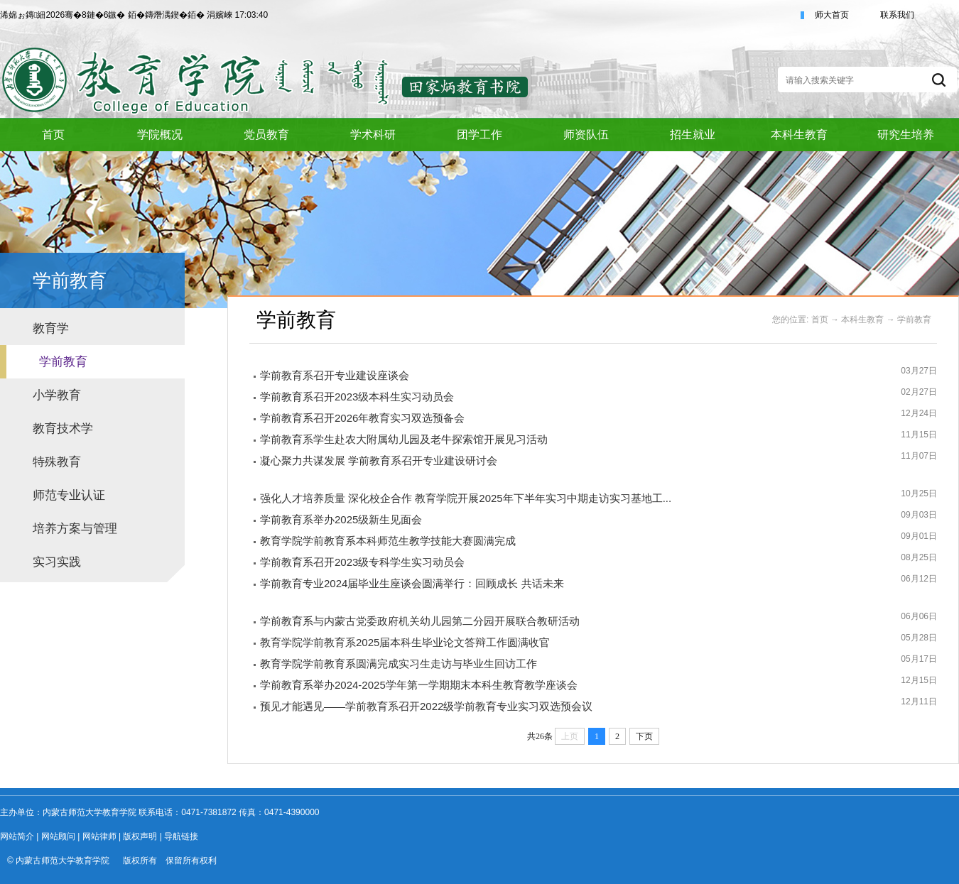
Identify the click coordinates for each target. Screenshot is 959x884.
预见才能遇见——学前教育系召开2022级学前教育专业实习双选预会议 (426, 706)
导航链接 (181, 836)
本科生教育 (862, 319)
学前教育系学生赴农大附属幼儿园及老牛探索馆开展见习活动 (404, 439)
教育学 (51, 328)
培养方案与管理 (75, 528)
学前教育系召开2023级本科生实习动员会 (357, 397)
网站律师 (99, 836)
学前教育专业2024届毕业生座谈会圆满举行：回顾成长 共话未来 (412, 583)
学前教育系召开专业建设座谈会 (334, 375)
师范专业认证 (69, 495)
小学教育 (57, 395)
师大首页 (832, 15)
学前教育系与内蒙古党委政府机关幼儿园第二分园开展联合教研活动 (420, 621)
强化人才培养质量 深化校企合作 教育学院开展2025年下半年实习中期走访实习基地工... (465, 498)
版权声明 (140, 836)
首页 (819, 319)
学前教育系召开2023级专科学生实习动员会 (362, 562)
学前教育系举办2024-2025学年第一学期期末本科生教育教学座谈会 (419, 685)
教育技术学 (63, 428)
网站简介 (17, 836)
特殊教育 (57, 462)
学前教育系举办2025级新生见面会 (341, 519)
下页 (644, 736)
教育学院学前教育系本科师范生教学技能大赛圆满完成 (388, 541)
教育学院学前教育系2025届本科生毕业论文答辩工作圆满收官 (405, 642)
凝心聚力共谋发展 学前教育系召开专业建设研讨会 (378, 460)
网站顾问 (58, 836)
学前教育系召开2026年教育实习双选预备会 (362, 418)
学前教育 (63, 362)
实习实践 (57, 562)
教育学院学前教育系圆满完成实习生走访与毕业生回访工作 (398, 663)
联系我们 (897, 15)
